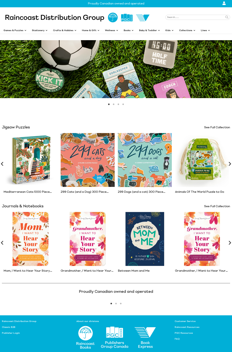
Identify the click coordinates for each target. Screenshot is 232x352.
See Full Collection (217, 127)
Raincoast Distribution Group (19, 321)
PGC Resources (184, 333)
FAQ (177, 339)
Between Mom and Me (134, 270)
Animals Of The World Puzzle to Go (199, 192)
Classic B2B (8, 327)
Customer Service (185, 321)
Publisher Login (11, 333)
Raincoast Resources (187, 327)
